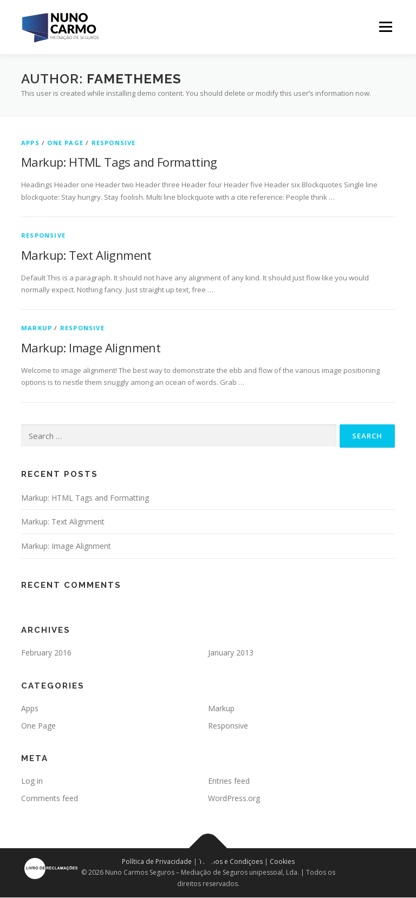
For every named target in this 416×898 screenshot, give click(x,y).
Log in (32, 781)
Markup (36, 328)
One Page (65, 143)
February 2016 (46, 652)
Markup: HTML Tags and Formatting (119, 162)
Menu (385, 27)
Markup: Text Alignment (86, 255)
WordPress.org (234, 798)
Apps (30, 143)
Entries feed (229, 781)
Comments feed (49, 798)
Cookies (282, 861)
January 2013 (230, 652)
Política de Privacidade (157, 861)
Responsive (114, 143)
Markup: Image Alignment (90, 347)
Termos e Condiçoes (231, 861)
